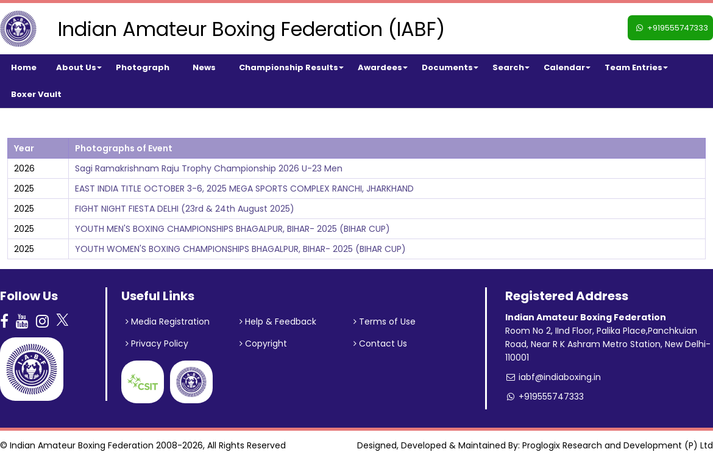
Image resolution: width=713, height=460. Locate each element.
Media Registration (168, 321)
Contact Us (380, 343)
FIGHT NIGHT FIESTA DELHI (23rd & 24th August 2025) (184, 209)
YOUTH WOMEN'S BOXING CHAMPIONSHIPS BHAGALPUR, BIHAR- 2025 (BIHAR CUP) (240, 249)
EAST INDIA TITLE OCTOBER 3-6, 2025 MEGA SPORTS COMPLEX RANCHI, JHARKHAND (244, 188)
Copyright (263, 343)
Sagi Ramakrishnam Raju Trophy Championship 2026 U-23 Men (208, 168)
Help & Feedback (277, 321)
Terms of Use (384, 321)
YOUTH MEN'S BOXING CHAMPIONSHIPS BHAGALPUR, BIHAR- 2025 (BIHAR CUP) (232, 229)
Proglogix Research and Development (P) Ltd (617, 445)
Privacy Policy (157, 343)
